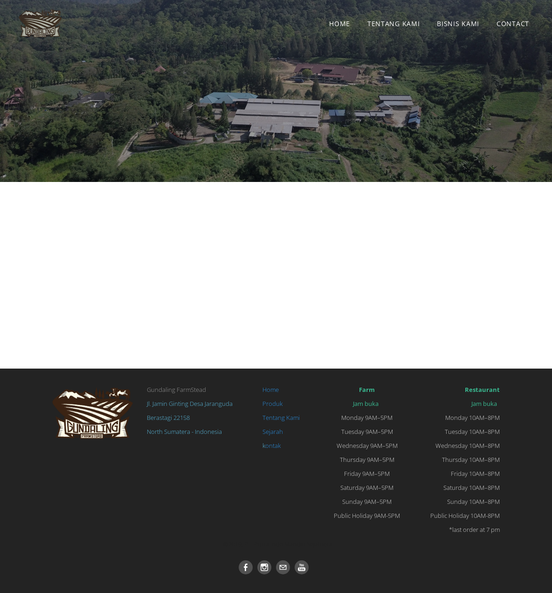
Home (339, 23)
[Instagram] (264, 567)
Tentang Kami (393, 23)
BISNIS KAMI (458, 23)
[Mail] (283, 567)
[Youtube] (302, 567)
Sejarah (272, 431)
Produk (272, 403)
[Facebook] (246, 567)
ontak (273, 445)
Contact (513, 23)
